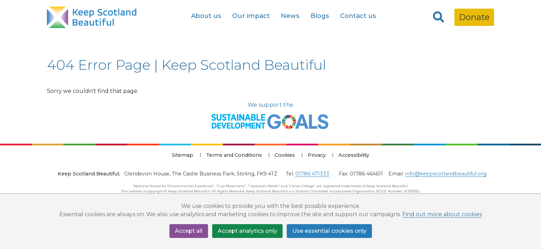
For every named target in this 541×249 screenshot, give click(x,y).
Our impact (251, 16)
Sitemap (182, 155)
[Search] (438, 17)
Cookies (285, 155)
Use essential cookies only (329, 231)
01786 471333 (312, 174)
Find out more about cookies (442, 214)
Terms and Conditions (234, 155)
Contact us (358, 16)
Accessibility (353, 155)
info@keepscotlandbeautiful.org (445, 174)
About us (206, 16)
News (290, 16)
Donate (474, 17)
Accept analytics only (247, 231)
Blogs (320, 16)
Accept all (189, 231)
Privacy (317, 155)
